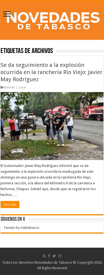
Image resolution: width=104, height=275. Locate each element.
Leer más (10, 204)
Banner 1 (10, 87)
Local (22, 87)
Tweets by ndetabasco (21, 228)
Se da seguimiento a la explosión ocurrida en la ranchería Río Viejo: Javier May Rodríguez (51, 72)
